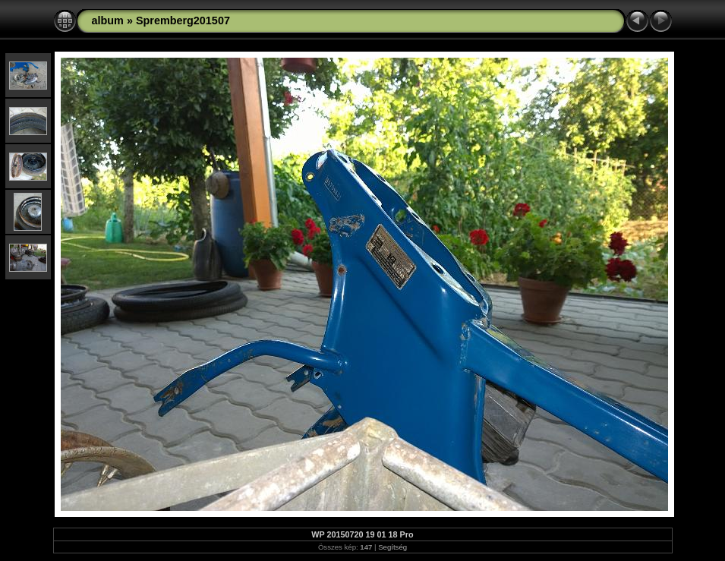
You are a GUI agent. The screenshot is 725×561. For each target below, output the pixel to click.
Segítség (392, 547)
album (108, 20)
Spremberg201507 (183, 20)
